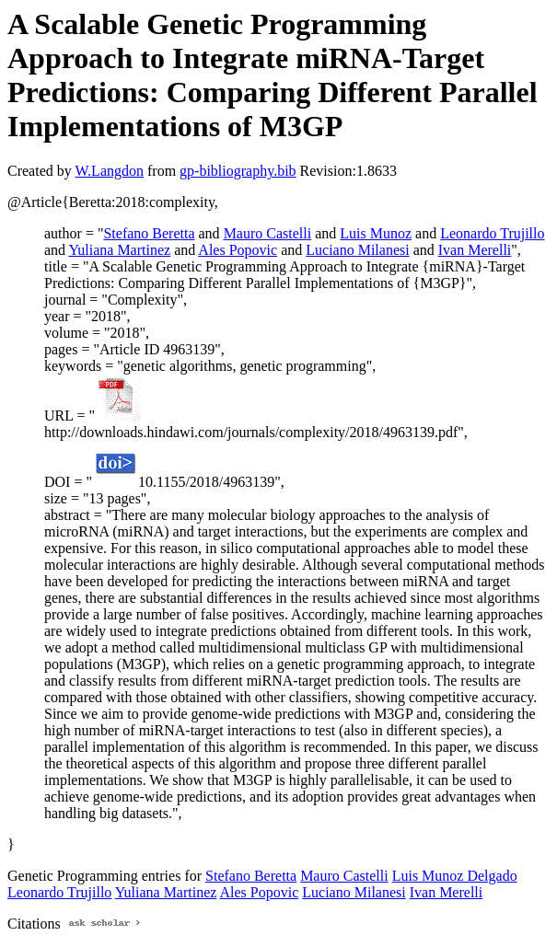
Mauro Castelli (268, 233)
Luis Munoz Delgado (454, 875)
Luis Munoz (376, 233)
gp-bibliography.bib (238, 171)
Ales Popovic (237, 250)
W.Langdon (109, 171)
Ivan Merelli (475, 250)
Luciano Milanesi (357, 250)
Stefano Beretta (148, 233)
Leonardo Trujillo (492, 233)
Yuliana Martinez (120, 250)
